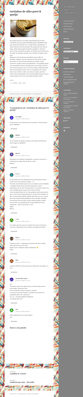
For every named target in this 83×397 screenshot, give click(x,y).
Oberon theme (13, 394)
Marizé (17, 153)
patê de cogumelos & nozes (70, 79)
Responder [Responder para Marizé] (14, 167)
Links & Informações (68, 29)
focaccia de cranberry (68, 72)
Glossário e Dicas (67, 26)
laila (16, 260)
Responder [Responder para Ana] (14, 321)
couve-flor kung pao (68, 77)
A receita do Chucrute (68, 21)
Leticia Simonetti (67, 106)
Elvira (17, 237)
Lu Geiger (18, 116)
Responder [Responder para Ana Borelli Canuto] (14, 303)
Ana (16, 309)
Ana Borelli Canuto (21, 278)
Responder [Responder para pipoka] (14, 147)
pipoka (17, 135)
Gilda (64, 110)
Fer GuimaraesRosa (27, 94)
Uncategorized (37, 94)
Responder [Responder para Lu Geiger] (14, 129)
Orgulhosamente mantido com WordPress (28, 394)
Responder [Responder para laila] (14, 272)
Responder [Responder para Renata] (14, 213)
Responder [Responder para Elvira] (14, 254)
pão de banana (67, 74)
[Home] (65, 31)
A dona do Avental (67, 23)
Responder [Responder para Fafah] (14, 231)
